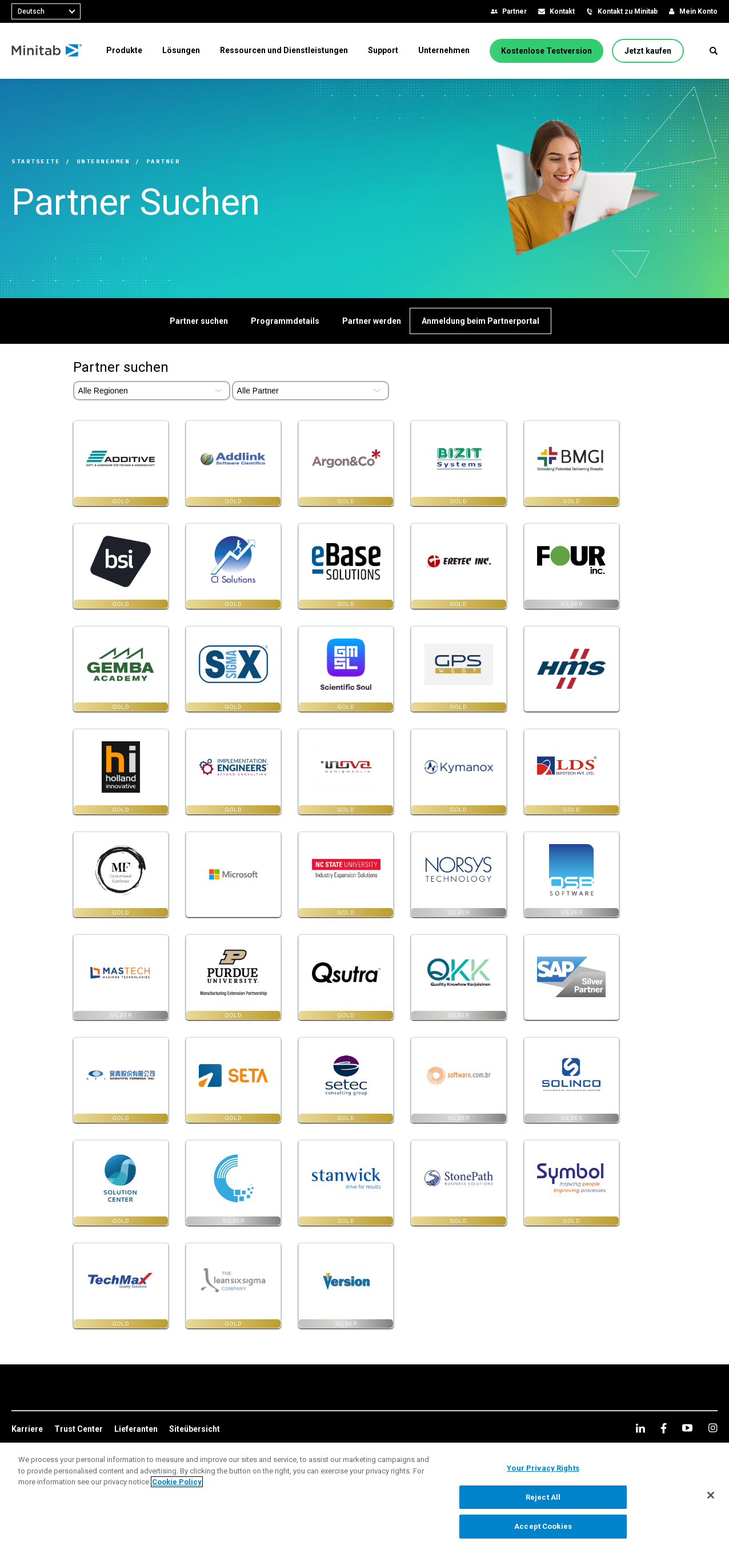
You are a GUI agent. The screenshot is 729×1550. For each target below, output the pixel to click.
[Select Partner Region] (151, 390)
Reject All (543, 1497)
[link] (27, 1429)
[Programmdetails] (285, 321)
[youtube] (687, 1428)
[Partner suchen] (199, 321)
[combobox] (46, 11)
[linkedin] (640, 1428)
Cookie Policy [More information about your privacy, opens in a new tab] (177, 1481)
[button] (714, 51)
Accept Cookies (543, 1526)
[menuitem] (124, 50)
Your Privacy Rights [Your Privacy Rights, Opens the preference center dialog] (543, 1468)
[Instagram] (713, 1427)
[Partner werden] (371, 321)
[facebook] (663, 1428)
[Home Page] (47, 51)
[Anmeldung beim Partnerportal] (480, 321)
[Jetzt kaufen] (648, 51)
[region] (364, 1496)
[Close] (710, 1495)
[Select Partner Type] (310, 390)
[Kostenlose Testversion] (546, 51)
